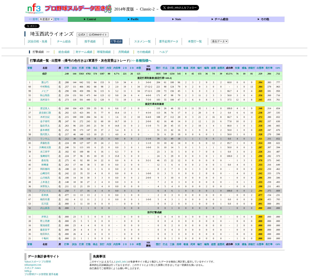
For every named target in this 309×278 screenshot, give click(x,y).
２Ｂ (124, 68)
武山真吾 (45, 208)
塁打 (158, 68)
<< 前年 (34, 19)
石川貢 (44, 203)
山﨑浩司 (45, 173)
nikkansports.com (32, 264)
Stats (178, 19)
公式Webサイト (98, 34)
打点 (165, 68)
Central (91, 19)
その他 (265, 19)
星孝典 (44, 195)
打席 (81, 68)
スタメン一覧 (142, 41)
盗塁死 (220, 68)
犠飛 (206, 68)
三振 (172, 68)
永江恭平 (45, 151)
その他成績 (144, 51)
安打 (102, 68)
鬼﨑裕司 (45, 156)
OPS (277, 68)
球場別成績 (104, 51)
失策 (237, 68)
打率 (66, 68)
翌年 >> (58, 19)
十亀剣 (44, 238)
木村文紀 (45, 117)
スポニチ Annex (32, 268)
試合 (74, 68)
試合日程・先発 (37, 41)
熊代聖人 (45, 134)
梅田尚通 (45, 199)
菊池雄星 (45, 225)
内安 (109, 68)
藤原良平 (45, 229)
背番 (29, 68)
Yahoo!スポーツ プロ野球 (37, 261)
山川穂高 (45, 177)
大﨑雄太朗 (45, 147)
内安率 (116, 68)
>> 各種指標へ (141, 60)
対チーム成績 (84, 51)
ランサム (45, 138)
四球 (179, 68)
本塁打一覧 (195, 41)
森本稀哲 (45, 130)
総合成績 (64, 51)
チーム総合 (221, 19)
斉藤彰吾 (45, 143)
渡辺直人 (45, 108)
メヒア (44, 91)
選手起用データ (168, 41)
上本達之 (45, 182)
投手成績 (90, 41)
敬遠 (185, 68)
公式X (81, 34)
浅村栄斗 (45, 99)
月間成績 (123, 51)
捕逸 (244, 68)
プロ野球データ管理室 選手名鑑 (41, 274)
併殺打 (251, 68)
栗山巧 (44, 82)
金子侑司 (45, 121)
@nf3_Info (121, 261)
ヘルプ (163, 51)
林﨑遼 (44, 164)
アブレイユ (45, 190)
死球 (192, 68)
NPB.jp (28, 271)
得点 (95, 68)
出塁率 (260, 68)
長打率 (269, 68)
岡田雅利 (45, 169)
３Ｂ (131, 68)
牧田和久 (45, 234)
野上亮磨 (45, 221)
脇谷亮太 (45, 125)
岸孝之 (44, 216)
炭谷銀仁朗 (45, 112)
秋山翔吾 (45, 95)
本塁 (138, 68)
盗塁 (213, 68)
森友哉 (44, 160)
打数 (88, 68)
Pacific (135, 19)
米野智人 (45, 186)
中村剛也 (45, 86)
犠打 (199, 68)
